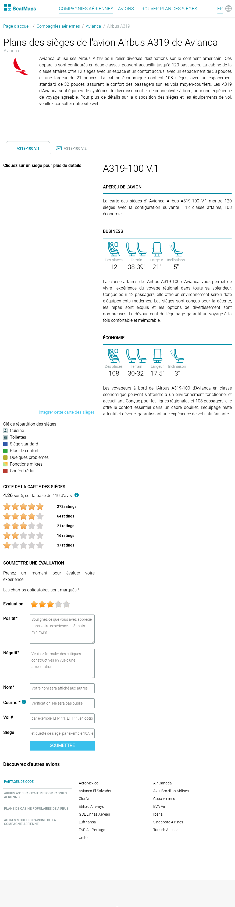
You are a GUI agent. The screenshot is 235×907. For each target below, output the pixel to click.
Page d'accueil (17, 26)
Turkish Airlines (165, 830)
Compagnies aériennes (58, 26)
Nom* (8, 687)
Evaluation (13, 603)
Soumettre (62, 745)
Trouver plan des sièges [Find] (168, 8)
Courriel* (14, 702)
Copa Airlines (164, 799)
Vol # (8, 717)
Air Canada (162, 783)
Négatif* (11, 652)
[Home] (19, 7)
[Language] (224, 9)
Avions (126, 8)
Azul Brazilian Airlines (171, 791)
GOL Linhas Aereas (94, 814)
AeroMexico (88, 783)
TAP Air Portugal (92, 830)
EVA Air (159, 806)
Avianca (93, 26)
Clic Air (84, 799)
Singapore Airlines (168, 822)
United (84, 837)
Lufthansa (87, 822)
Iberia (158, 814)
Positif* (10, 618)
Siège (8, 732)
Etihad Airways (91, 806)
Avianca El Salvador (95, 791)
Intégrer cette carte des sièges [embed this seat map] (67, 412)
